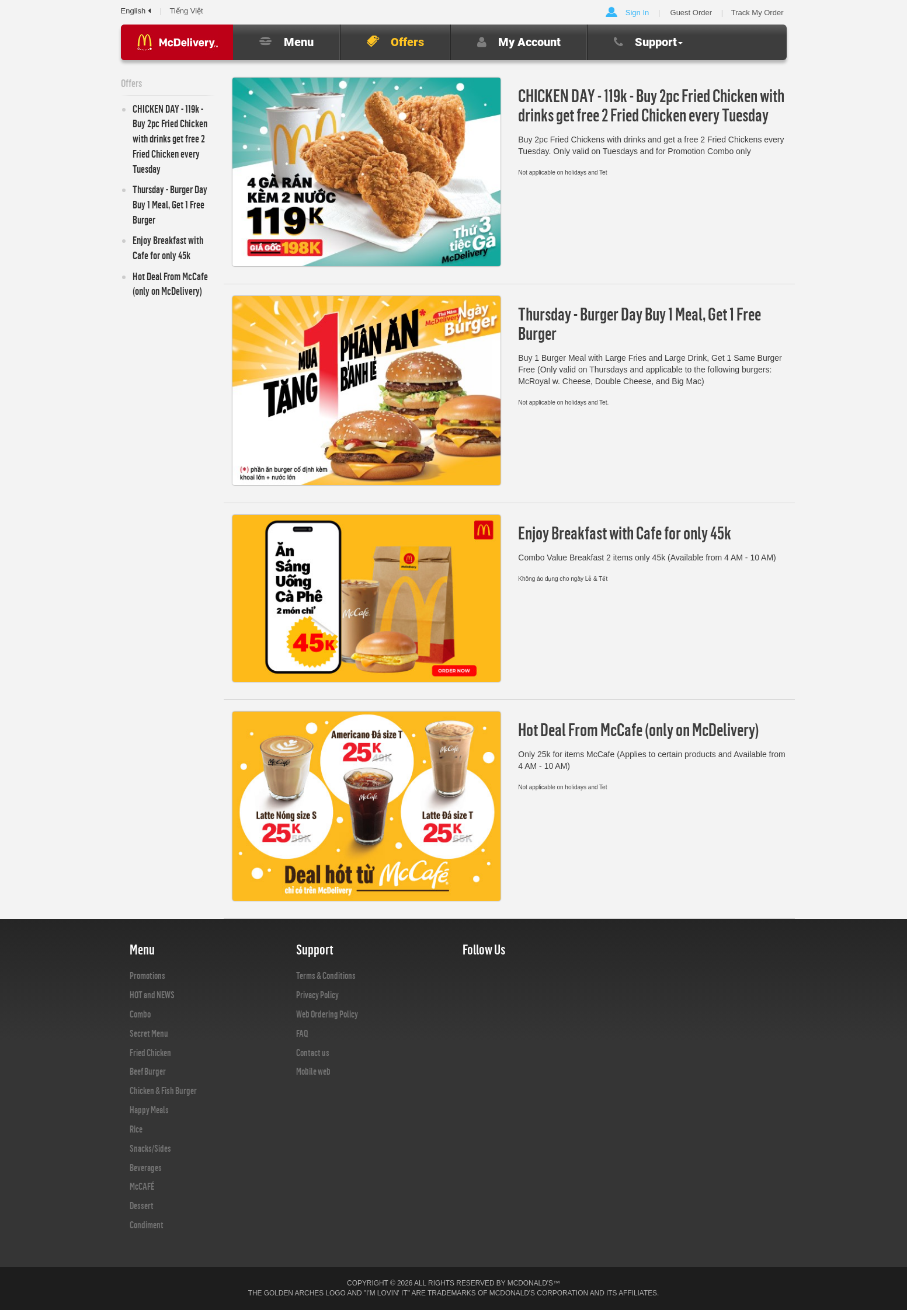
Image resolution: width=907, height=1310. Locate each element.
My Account (519, 42)
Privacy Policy (317, 995)
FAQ (302, 1033)
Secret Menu (149, 1033)
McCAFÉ (142, 1186)
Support (648, 42)
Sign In (637, 12)
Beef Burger (148, 1071)
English (136, 10)
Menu (286, 42)
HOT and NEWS (152, 995)
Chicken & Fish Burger (163, 1090)
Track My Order (757, 12)
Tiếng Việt (186, 10)
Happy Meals (149, 1110)
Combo (140, 1014)
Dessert (142, 1205)
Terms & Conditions (326, 975)
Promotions (147, 975)
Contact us (312, 1052)
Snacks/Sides (150, 1148)
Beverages (146, 1167)
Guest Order (691, 12)
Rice (136, 1129)
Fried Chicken (150, 1052)
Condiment (147, 1225)
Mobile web (313, 1071)
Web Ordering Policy (327, 1014)
